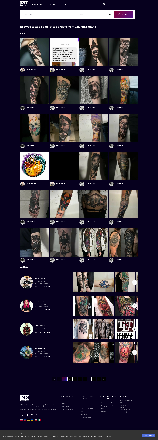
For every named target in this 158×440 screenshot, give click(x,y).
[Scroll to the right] (134, 282)
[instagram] (32, 414)
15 (93, 379)
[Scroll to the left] (76, 282)
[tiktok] (22, 414)
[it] (39, 420)
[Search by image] (110, 14)
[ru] (36, 420)
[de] (28, 420)
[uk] (32, 420)
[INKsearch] (24, 4)
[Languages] (104, 4)
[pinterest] (37, 414)
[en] (25, 420)
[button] (104, 4)
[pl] (21, 420)
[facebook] (27, 414)
